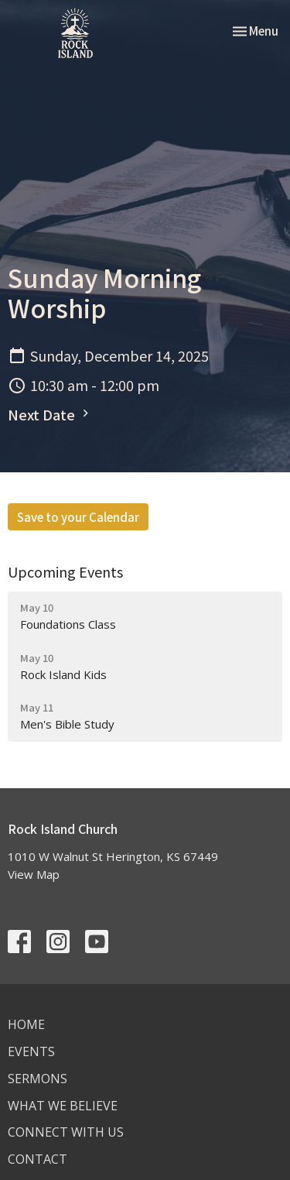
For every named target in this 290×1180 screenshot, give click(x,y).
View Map (34, 874)
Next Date (50, 414)
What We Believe (63, 1105)
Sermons (37, 1078)
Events (31, 1051)
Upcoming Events (65, 571)
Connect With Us (66, 1132)
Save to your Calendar (78, 517)
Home (26, 1024)
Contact (37, 1159)
